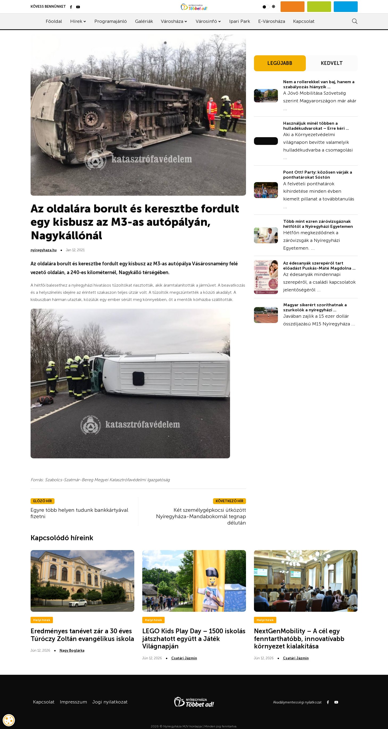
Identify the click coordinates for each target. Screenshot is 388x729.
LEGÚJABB (279, 63)
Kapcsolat (304, 21)
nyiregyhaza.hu (44, 250)
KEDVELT (332, 63)
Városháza (172, 21)
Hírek (76, 21)
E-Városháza (271, 21)
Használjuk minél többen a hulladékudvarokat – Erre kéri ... (316, 126)
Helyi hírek (41, 620)
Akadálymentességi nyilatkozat (297, 702)
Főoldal (54, 21)
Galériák (144, 21)
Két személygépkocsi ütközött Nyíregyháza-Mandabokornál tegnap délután (201, 516)
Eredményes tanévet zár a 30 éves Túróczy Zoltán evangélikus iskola (82, 635)
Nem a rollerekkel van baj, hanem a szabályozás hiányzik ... (318, 84)
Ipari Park (239, 21)
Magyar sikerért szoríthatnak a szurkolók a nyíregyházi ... (315, 307)
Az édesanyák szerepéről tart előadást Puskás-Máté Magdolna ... (319, 266)
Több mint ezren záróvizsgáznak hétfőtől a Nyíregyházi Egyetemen (318, 224)
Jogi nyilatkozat (110, 702)
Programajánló (110, 21)
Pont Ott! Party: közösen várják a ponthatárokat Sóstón (317, 175)
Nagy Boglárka (72, 650)
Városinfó (206, 21)
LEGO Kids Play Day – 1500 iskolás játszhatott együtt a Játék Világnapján (193, 638)
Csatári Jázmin (184, 658)
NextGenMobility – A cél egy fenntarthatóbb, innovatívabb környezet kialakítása (299, 638)
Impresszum (73, 702)
